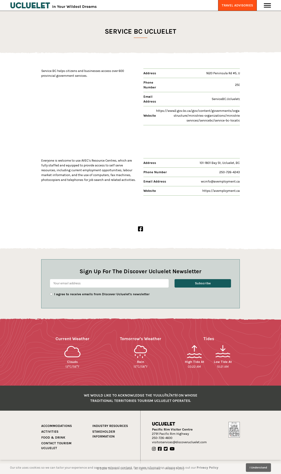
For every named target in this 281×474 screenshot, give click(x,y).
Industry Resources (110, 426)
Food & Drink (53, 437)
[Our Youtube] (172, 448)
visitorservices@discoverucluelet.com (179, 442)
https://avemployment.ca (221, 191)
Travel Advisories (237, 5)
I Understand (258, 467)
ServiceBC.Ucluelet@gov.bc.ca (234, 99)
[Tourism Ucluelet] (30, 5)
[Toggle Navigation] (267, 5)
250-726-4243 (229, 172)
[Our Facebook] (160, 448)
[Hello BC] (234, 429)
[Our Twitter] (166, 448)
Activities (49, 432)
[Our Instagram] (154, 448)
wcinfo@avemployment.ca (220, 181)
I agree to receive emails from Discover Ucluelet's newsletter (102, 294)
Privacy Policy (207, 468)
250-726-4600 (162, 438)
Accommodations (56, 426)
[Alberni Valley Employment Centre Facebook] (140, 229)
